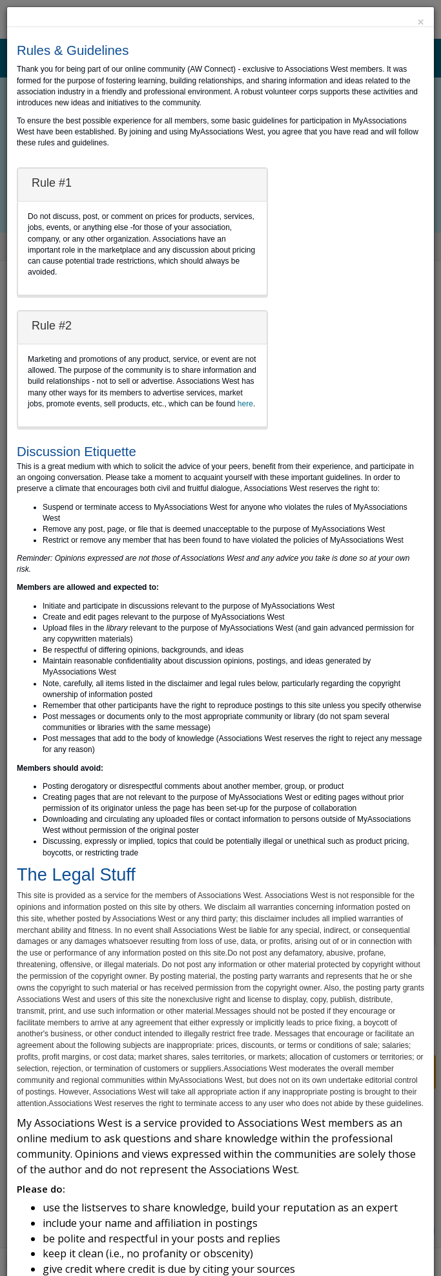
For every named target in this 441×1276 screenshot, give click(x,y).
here (245, 403)
